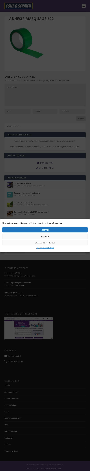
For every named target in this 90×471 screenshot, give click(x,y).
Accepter (45, 230)
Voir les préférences (45, 243)
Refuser (45, 236)
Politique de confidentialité (45, 248)
